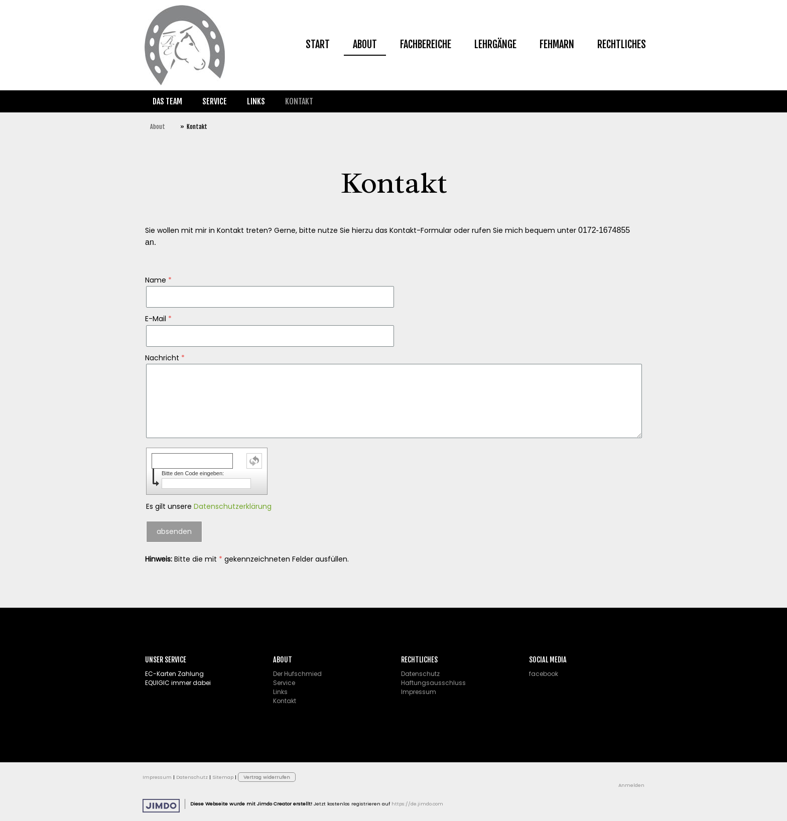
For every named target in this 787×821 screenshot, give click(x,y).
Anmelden (631, 785)
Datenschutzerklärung (233, 506)
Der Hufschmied (297, 673)
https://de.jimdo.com (417, 803)
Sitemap (222, 777)
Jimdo (161, 805)
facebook (543, 673)
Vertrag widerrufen (266, 777)
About (365, 44)
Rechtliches (621, 44)
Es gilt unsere (209, 506)
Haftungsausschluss (433, 682)
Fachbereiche (425, 44)
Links (256, 101)
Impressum (418, 692)
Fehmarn (557, 44)
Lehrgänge (495, 44)
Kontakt (299, 101)
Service (214, 101)
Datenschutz (420, 673)
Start (318, 44)
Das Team (167, 101)
